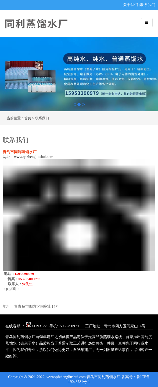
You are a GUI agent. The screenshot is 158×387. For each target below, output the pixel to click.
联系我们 (147, 5)
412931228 (37, 326)
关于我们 (130, 5)
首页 (27, 118)
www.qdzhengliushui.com (33, 157)
